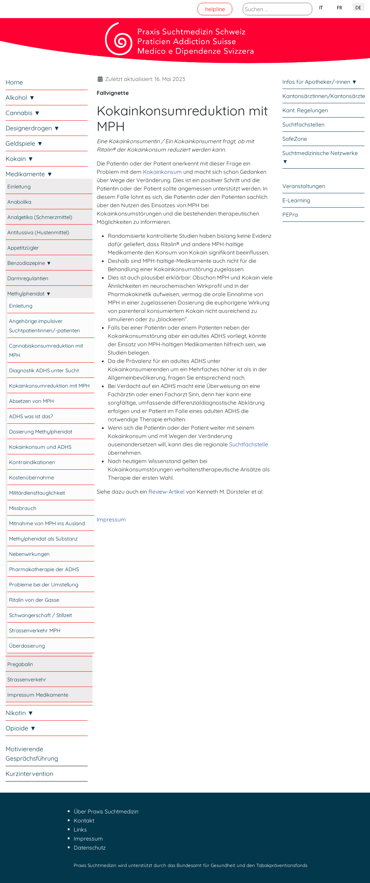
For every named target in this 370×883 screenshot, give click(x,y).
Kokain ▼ (20, 159)
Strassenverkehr (26, 679)
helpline (215, 9)
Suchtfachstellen (303, 124)
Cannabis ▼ (23, 113)
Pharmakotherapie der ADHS (44, 569)
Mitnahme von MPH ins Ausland (47, 523)
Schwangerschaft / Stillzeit (40, 615)
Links (80, 829)
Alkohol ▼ (20, 98)
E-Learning (296, 200)
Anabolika (19, 202)
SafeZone (294, 138)
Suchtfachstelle (248, 444)
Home (14, 82)
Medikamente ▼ (29, 174)
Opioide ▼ (21, 728)
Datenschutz (90, 847)
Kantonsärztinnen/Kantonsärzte (323, 95)
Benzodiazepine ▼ (29, 263)
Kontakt (84, 820)
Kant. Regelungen (305, 110)
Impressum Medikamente (37, 694)
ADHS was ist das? (31, 416)
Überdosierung (27, 645)
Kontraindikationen (32, 462)
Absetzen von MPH (31, 401)
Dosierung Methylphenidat (40, 431)
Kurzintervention (29, 774)
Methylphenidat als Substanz (43, 538)
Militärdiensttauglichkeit (37, 492)
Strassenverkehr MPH (35, 630)
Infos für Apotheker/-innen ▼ (319, 81)
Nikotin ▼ (20, 713)
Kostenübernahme (31, 477)
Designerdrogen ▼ (33, 128)
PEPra (290, 214)
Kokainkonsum (162, 171)
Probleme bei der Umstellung (43, 584)
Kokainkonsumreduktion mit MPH (49, 385)
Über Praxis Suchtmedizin (106, 811)
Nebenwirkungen (29, 554)
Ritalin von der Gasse (34, 600)
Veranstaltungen (303, 186)
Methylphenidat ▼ (29, 293)
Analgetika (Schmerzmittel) (39, 217)
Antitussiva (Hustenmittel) (38, 232)
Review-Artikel (166, 491)
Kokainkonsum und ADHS (40, 447)
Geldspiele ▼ (24, 143)
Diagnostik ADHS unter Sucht (44, 370)
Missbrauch (23, 508)
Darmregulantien (27, 278)
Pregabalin (20, 664)
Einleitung (19, 186)
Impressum (111, 519)
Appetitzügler (23, 247)
